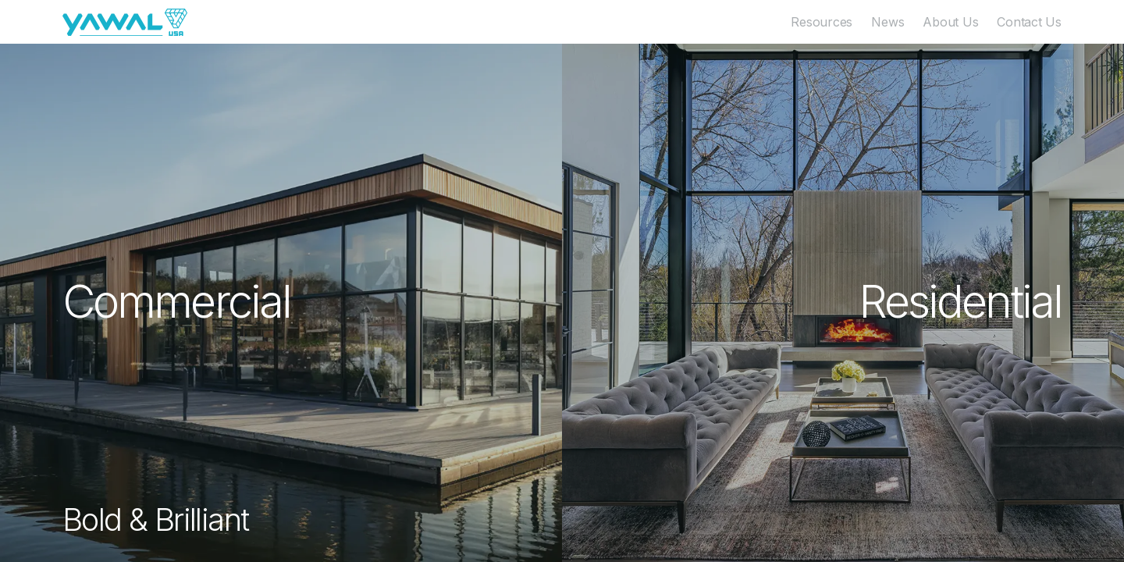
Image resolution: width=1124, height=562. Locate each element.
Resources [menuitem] (821, 22)
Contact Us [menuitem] (1029, 22)
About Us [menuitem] (950, 22)
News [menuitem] (887, 22)
